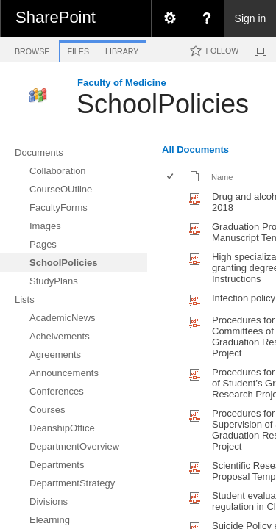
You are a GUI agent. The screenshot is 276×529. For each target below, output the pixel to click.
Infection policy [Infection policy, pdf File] (243, 297)
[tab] (32, 49)
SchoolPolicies (163, 104)
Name (222, 177)
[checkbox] (171, 177)
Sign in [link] (250, 18)
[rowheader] (173, 202)
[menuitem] (169, 18)
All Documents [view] (195, 149)
